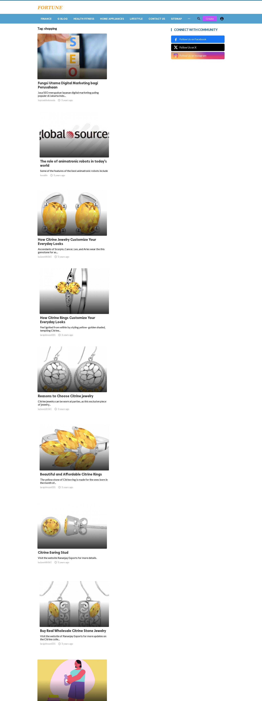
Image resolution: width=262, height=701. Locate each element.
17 (136, 668)
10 (114, 668)
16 (129, 668)
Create (210, 20)
